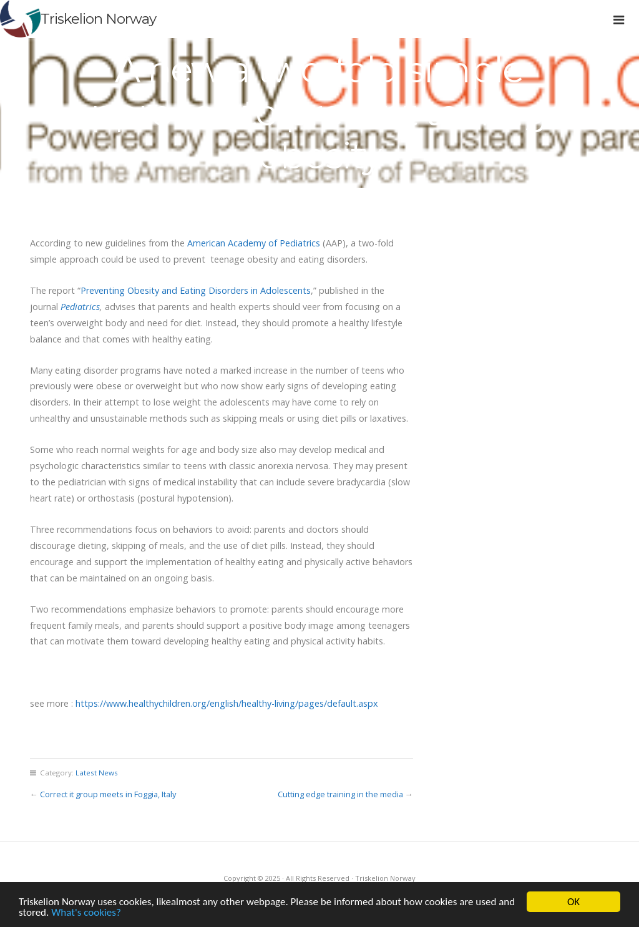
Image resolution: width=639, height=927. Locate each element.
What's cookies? (86, 913)
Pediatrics (79, 307)
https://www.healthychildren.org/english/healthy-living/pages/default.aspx (227, 703)
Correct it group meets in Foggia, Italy (108, 794)
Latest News (97, 772)
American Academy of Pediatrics (254, 243)
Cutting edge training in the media (340, 794)
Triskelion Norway (98, 18)
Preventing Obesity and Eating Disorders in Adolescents (195, 290)
